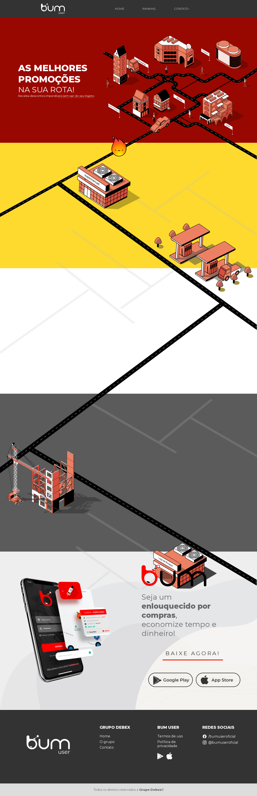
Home (105, 736)
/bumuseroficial (219, 736)
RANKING (149, 8)
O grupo (107, 742)
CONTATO (181, 8)
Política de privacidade (167, 744)
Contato (107, 747)
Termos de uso (170, 736)
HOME (119, 8)
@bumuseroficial (220, 742)
